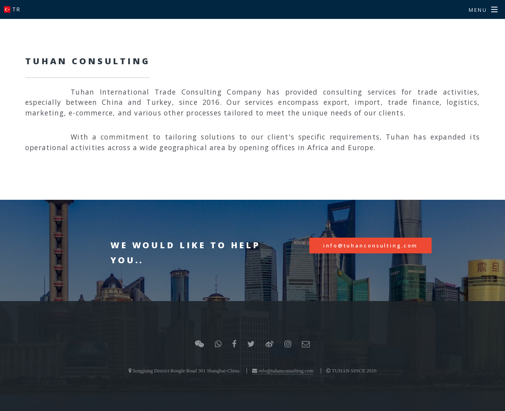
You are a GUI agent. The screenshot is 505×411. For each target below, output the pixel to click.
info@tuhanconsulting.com (370, 245)
